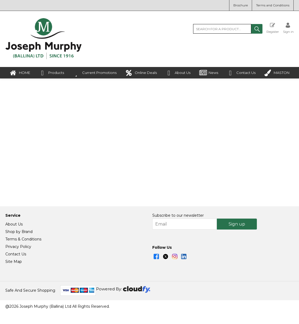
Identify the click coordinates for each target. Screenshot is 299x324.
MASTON (276, 73)
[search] (222, 29)
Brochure (240, 5)
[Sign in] (288, 27)
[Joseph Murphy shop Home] (43, 58)
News (208, 73)
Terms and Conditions (272, 5)
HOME (20, 73)
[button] (256, 29)
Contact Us (241, 73)
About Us (177, 73)
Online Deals (141, 73)
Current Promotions (95, 73)
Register (272, 27)
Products (51, 73)
